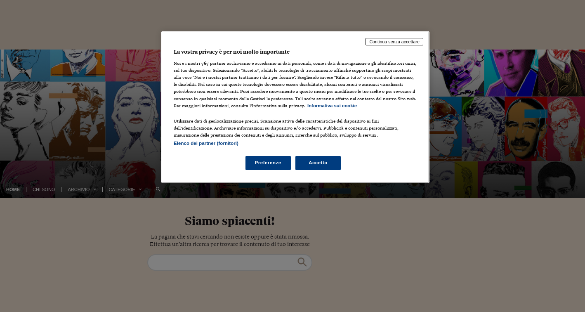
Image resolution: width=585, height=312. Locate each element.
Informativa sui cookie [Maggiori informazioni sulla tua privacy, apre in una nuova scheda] (332, 105)
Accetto (318, 162)
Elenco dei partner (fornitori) (206, 143)
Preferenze (268, 162)
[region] (295, 107)
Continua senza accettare (394, 41)
